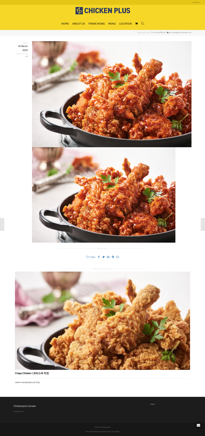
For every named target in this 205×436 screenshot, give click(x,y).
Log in (152, 404)
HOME (65, 23)
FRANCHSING (96, 23)
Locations (196, 2)
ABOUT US (78, 23)
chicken (24, 54)
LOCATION (125, 23)
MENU (112, 23)
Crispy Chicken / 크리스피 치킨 (32, 373)
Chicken (18, 54)
